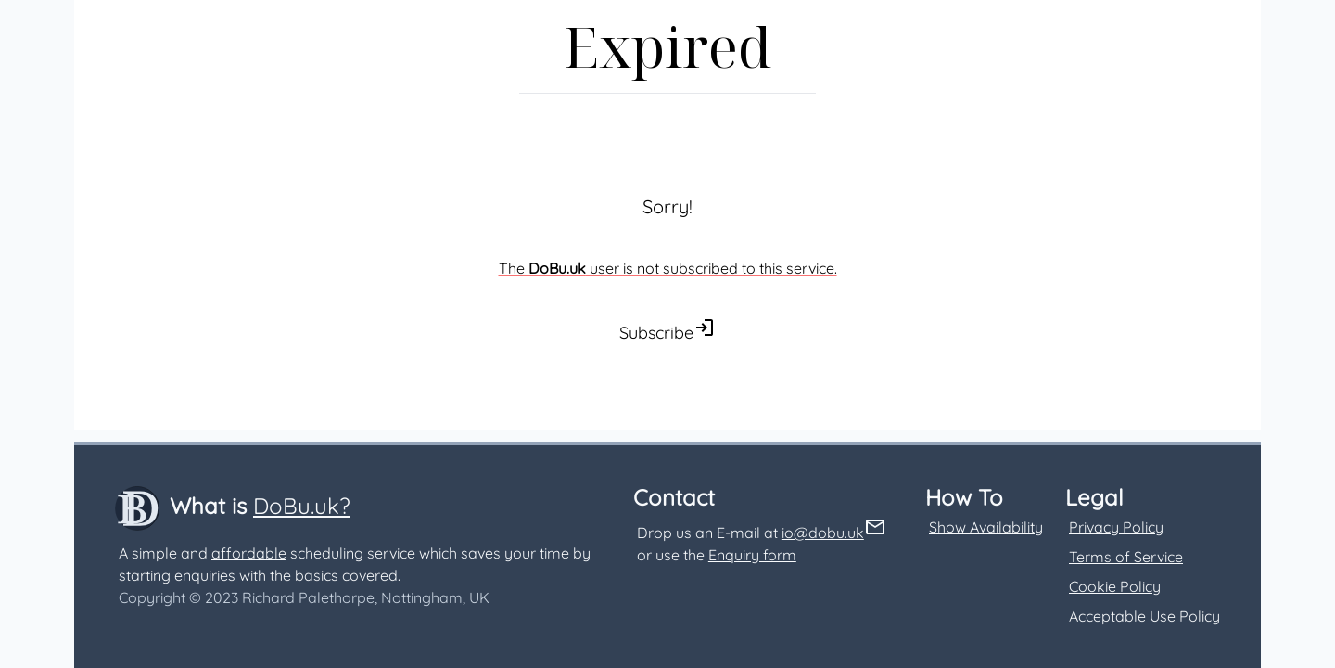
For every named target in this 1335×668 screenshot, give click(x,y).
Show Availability (986, 527)
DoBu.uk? (301, 506)
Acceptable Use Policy (1144, 616)
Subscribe (656, 332)
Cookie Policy (1115, 586)
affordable (248, 553)
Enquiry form (752, 555)
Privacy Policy (1116, 527)
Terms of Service (1126, 556)
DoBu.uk (557, 268)
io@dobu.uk (823, 532)
